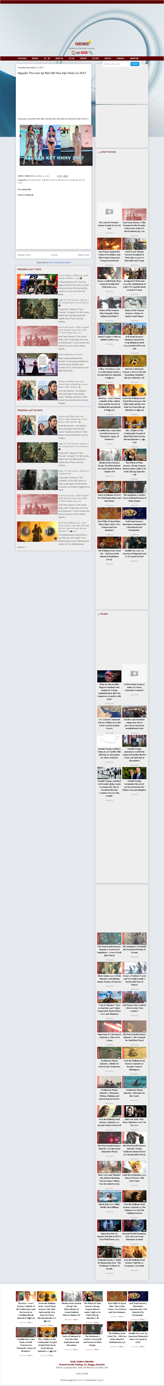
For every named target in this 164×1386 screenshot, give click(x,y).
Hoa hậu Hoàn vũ (35, 180)
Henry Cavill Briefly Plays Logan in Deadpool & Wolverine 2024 (109, 284)
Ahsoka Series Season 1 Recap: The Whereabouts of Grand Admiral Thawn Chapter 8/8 (71, 1309)
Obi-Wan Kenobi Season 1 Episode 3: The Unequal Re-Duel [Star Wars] (134, 1037)
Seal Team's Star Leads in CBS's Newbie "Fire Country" (134, 1008)
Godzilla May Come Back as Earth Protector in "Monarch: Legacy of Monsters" (26, 1345)
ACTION (71, 58)
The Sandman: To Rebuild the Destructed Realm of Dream (134, 949)
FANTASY (108, 58)
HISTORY (95, 58)
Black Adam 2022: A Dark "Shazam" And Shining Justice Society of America (109, 978)
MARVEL (35, 58)
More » (30, 1322)
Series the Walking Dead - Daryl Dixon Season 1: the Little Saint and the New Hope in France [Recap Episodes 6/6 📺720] (134, 404)
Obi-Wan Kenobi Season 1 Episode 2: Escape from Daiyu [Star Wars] (109, 1148)
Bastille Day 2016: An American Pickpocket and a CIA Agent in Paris (134, 553)
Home (54, 255)
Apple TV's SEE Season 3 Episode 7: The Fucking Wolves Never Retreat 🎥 (73, 303)
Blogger (100, 1380)
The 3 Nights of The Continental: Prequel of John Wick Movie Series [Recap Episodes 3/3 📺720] (134, 436)
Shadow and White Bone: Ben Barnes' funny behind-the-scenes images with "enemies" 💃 (72, 384)
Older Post (83, 255)
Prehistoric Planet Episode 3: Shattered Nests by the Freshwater (109, 1063)
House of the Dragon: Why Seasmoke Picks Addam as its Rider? (109, 313)
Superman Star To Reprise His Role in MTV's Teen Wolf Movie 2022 (109, 1236)
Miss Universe (52, 180)
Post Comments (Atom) (60, 262)
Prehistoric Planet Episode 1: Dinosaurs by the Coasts (134, 1093)
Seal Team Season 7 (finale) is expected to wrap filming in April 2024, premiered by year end (134, 342)
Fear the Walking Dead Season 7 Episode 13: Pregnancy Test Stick (134, 1262)
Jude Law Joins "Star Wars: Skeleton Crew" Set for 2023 (134, 1122)
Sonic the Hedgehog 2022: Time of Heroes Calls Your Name (134, 1178)
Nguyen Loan (66, 180)
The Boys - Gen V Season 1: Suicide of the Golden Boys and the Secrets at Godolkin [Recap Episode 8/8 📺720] (109, 404)
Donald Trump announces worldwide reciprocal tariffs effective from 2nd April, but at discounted (134, 754)
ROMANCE (120, 58)
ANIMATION (134, 58)
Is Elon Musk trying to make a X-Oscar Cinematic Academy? (134, 687)
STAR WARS (22, 58)
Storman (81, 1380)
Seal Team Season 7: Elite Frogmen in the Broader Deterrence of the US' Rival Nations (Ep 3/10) (73, 330)
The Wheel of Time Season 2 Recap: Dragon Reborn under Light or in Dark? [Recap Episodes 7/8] (134, 468)
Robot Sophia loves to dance (70, 354)
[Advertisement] (82, 20)
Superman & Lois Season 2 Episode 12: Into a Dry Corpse (109, 1037)
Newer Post (24, 255)
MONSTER (59, 58)
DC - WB (47, 58)
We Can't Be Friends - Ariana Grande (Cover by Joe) (109, 225)
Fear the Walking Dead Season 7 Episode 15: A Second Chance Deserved (109, 1122)
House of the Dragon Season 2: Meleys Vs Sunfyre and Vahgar (134, 313)
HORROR (83, 58)
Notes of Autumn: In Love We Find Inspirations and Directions (109, 498)
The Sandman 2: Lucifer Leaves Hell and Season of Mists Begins (134, 498)
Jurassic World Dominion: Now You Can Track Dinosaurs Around (134, 1236)
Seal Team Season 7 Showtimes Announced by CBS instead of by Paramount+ (138, 1309)
